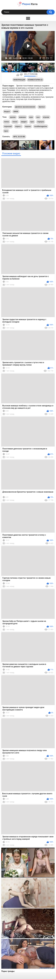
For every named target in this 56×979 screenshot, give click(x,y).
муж (31, 117)
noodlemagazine (40, 126)
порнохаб (8, 126)
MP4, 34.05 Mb (19, 137)
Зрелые (42, 107)
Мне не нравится (21, 74)
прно (6, 131)
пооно (15, 122)
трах (32, 122)
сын (38, 117)
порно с (18, 126)
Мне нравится (17, 74)
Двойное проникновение (25, 107)
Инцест (7, 112)
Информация (19, 80)
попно (6, 122)
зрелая (13, 117)
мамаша (22, 117)
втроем (46, 117)
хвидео (24, 122)
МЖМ (16, 112)
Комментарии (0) (35, 80)
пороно (28, 126)
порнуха (40, 122)
